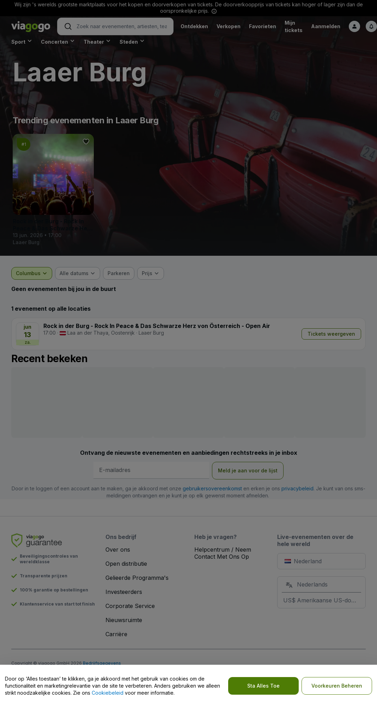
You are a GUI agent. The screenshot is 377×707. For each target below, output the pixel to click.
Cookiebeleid (107, 693)
